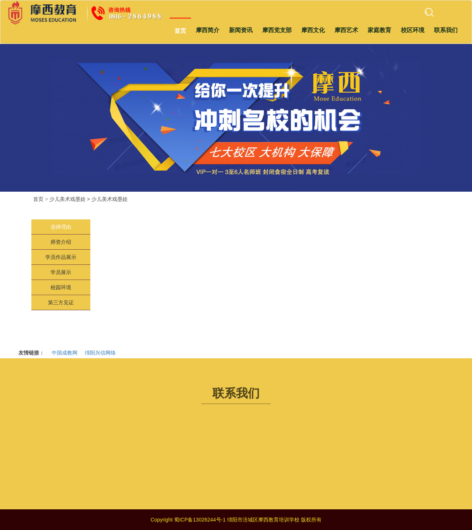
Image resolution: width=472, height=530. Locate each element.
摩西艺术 (346, 30)
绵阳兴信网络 (100, 353)
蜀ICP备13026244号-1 (200, 520)
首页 (180, 31)
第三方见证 (61, 302)
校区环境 (412, 30)
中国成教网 (64, 353)
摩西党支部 (277, 30)
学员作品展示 (60, 257)
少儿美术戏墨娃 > (69, 199)
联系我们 (446, 30)
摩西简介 (207, 30)
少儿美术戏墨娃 (109, 199)
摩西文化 (313, 30)
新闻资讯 (241, 30)
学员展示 (61, 272)
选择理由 (61, 227)
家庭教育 (379, 30)
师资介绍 (61, 242)
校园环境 (61, 287)
